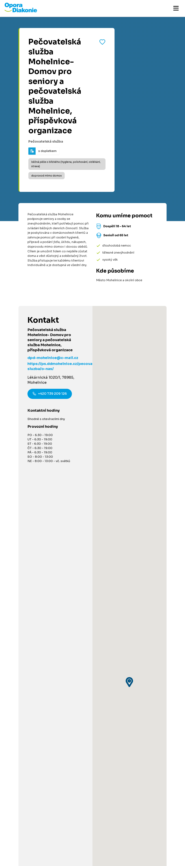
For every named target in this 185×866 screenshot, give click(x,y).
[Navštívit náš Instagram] (29, 808)
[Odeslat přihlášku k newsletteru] (174, 782)
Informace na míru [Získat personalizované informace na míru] (28, 524)
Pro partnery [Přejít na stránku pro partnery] (14, 656)
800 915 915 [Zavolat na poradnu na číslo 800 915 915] (32, 568)
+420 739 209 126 (50, 394)
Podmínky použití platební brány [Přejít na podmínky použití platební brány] (28, 741)
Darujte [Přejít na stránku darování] (10, 649)
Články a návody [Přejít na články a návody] (17, 606)
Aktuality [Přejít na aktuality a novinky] (11, 728)
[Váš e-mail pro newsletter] (87, 782)
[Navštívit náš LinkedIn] (19, 808)
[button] (129, 382)
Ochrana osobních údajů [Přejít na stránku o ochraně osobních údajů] (54, 839)
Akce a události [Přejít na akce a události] (16, 620)
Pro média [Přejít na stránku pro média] (12, 734)
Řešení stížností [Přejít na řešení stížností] (17, 748)
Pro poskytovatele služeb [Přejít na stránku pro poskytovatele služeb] (23, 685)
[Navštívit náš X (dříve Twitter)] (38, 808)
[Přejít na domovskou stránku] (21, 11)
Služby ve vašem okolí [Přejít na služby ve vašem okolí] (21, 613)
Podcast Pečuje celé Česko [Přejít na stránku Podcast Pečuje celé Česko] (25, 708)
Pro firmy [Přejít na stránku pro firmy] (11, 678)
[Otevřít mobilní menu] (175, 8)
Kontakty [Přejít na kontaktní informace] (11, 721)
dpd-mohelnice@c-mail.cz (52, 358)
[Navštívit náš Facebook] (9, 808)
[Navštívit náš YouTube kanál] (48, 808)
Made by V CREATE (87, 839)
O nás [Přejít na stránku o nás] (9, 714)
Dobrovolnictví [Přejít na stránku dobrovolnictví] (16, 642)
